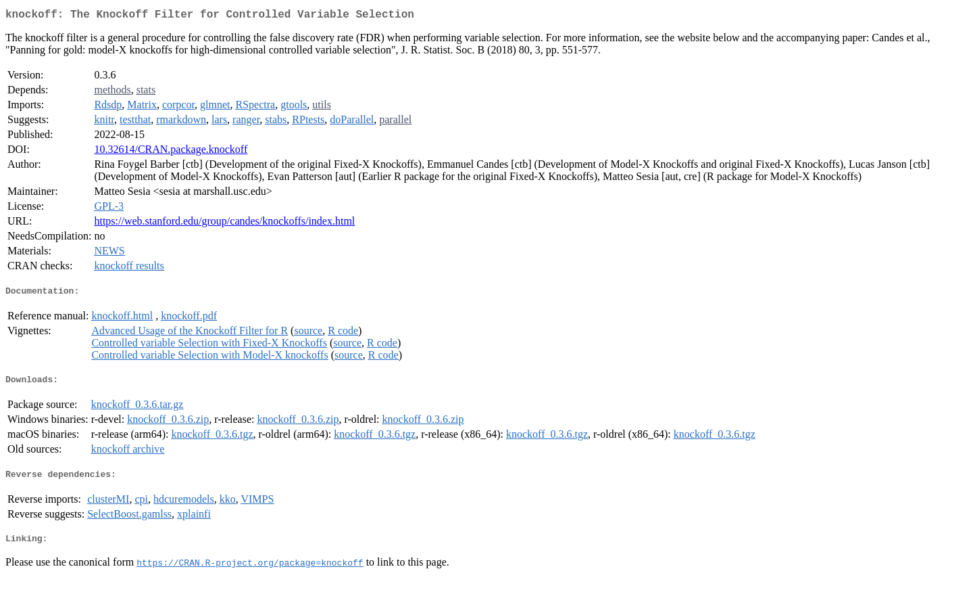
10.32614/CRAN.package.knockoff (170, 152)
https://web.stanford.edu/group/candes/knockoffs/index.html (224, 223)
